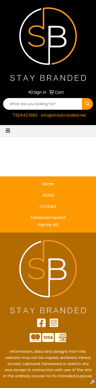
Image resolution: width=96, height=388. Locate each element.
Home (48, 184)
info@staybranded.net (63, 115)
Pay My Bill (48, 225)
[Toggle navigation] (8, 130)
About (48, 195)
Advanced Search (48, 218)
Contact (48, 206)
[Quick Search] (42, 104)
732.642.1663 (24, 115)
